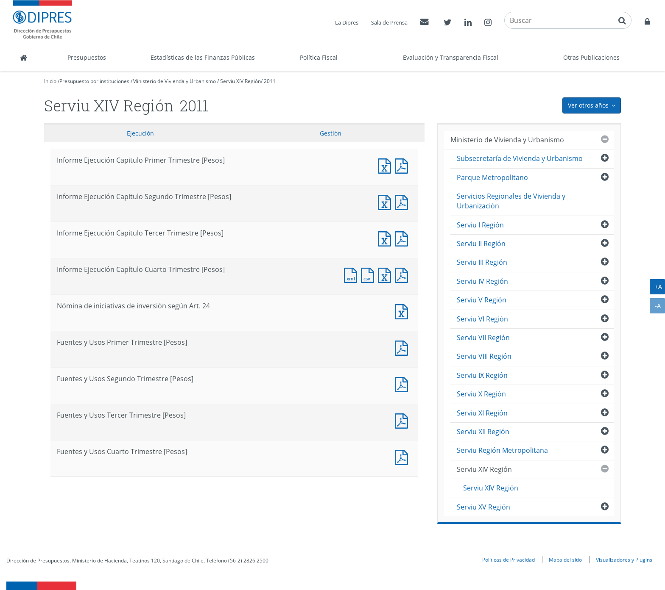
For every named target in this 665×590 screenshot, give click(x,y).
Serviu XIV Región (240, 81)
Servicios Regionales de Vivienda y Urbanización (511, 201)
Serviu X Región (481, 394)
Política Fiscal (319, 57)
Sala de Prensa (389, 22)
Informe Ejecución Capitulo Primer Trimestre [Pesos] (386, 165)
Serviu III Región (482, 262)
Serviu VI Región (482, 319)
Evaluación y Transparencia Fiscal (450, 57)
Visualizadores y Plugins (624, 559)
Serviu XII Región (483, 431)
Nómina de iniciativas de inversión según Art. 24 (403, 310)
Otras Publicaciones (591, 57)
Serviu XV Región (483, 507)
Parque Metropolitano (492, 177)
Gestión (330, 133)
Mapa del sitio (565, 559)
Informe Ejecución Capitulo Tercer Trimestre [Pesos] (386, 237)
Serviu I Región (480, 225)
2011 (270, 81)
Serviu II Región (481, 243)
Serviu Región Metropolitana (502, 450)
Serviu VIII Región (484, 356)
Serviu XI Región (482, 413)
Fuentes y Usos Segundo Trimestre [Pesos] (403, 383)
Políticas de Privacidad (508, 559)
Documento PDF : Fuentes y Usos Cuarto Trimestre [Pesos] (403, 456)
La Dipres (346, 22)
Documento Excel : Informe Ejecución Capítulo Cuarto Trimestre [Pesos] (386, 274)
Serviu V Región (481, 300)
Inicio (50, 81)
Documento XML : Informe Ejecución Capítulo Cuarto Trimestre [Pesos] (352, 274)
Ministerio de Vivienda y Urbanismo (174, 81)
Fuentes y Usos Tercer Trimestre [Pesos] (403, 419)
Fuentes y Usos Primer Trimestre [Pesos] (403, 347)
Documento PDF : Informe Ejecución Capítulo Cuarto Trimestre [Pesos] (403, 274)
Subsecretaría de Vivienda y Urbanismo (520, 158)
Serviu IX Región (482, 375)
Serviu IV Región (482, 281)
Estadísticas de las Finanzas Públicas (203, 57)
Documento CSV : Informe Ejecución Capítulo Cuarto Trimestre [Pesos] (369, 274)
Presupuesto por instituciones (94, 81)
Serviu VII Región (483, 337)
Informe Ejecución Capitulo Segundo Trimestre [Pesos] (386, 201)
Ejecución (140, 133)
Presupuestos (86, 57)
